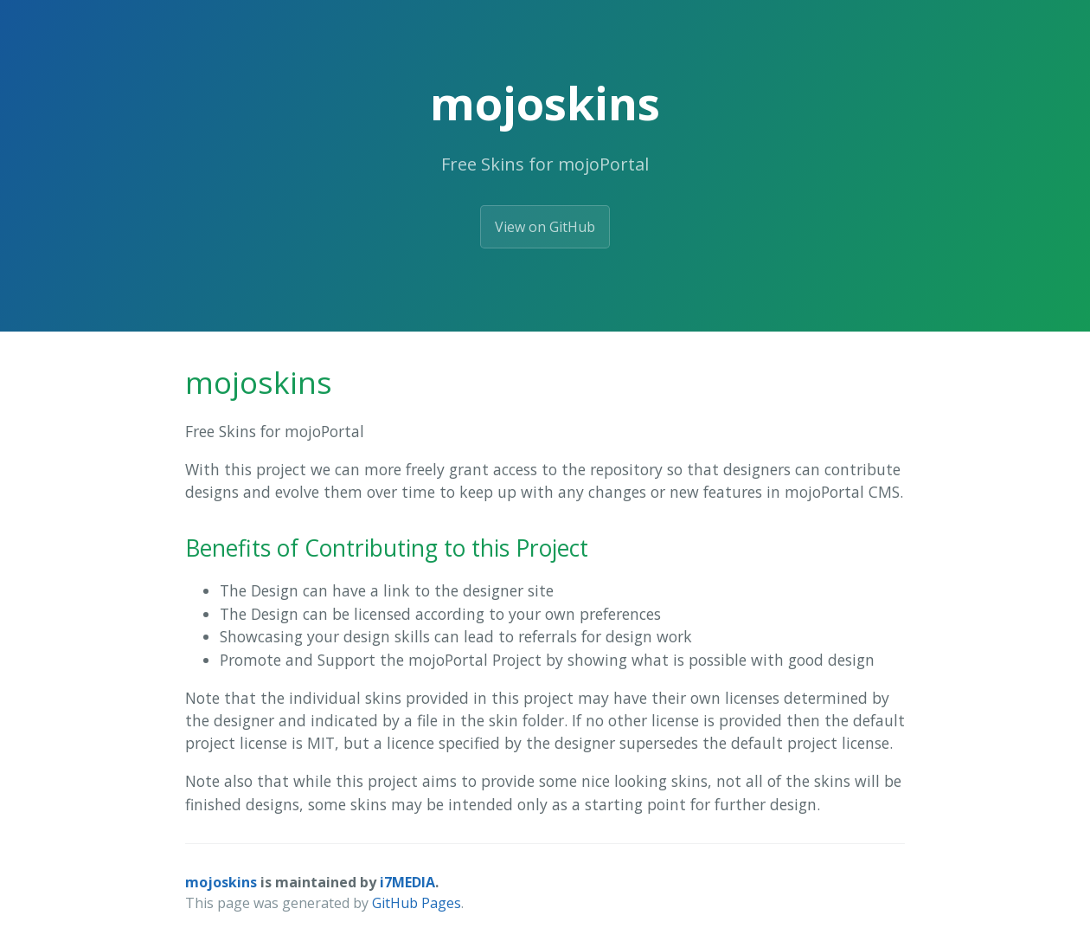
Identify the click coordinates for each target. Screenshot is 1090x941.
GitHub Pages (416, 902)
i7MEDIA (407, 882)
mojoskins (221, 882)
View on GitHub (545, 226)
